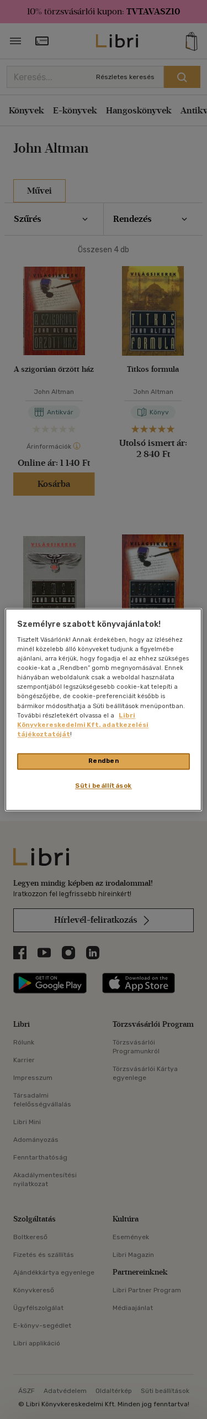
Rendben (103, 761)
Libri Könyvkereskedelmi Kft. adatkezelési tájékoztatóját (82, 724)
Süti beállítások (103, 785)
